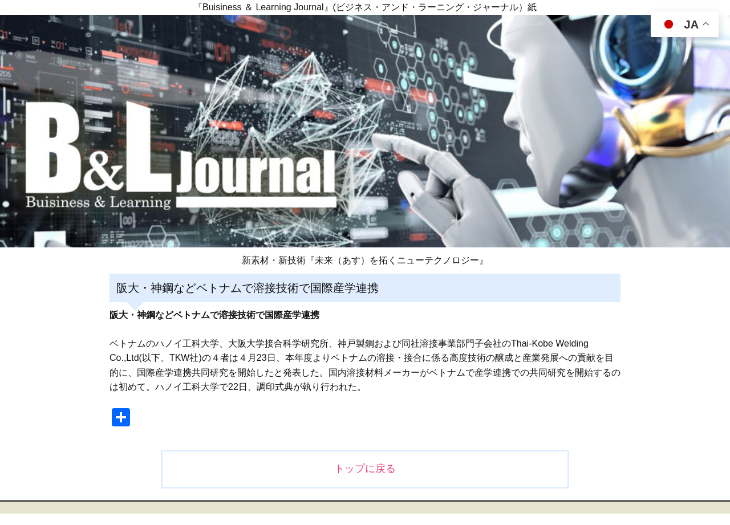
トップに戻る (365, 468)
